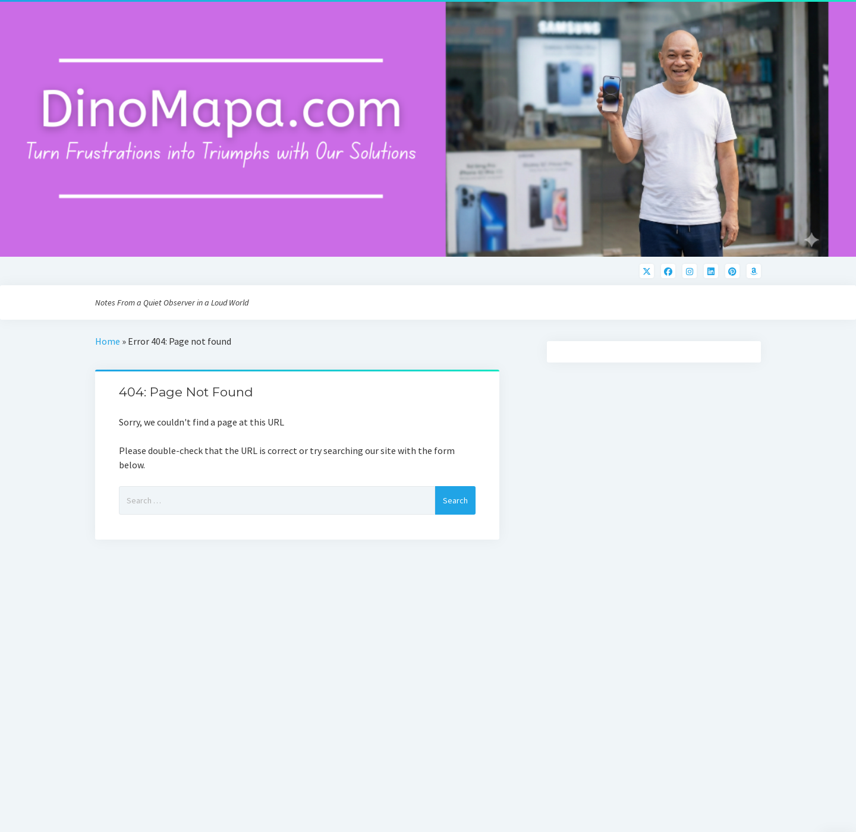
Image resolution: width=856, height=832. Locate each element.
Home (107, 341)
